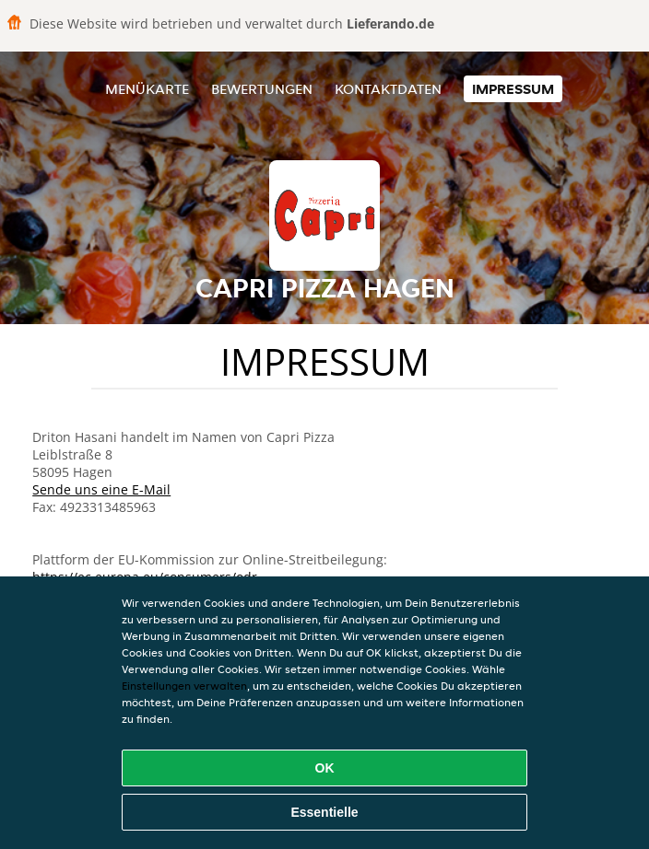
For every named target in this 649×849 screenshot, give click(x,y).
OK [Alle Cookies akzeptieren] (325, 768)
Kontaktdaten (388, 89)
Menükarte (147, 89)
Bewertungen (262, 89)
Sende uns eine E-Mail (101, 489)
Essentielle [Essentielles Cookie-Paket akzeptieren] (324, 812)
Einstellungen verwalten (184, 685)
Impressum (513, 89)
